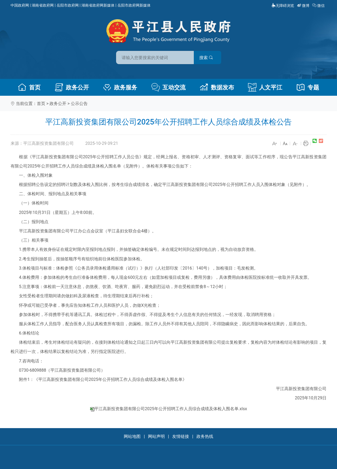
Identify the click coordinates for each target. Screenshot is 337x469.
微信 (319, 5)
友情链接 (180, 436)
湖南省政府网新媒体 (98, 5)
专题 (307, 87)
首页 (29, 87)
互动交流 (168, 87)
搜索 (206, 57)
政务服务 (120, 87)
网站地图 (132, 436)
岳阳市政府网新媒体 (134, 5)
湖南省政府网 (43, 5)
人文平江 (265, 87)
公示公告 (79, 103)
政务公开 (72, 87)
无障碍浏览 (282, 5)
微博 (303, 5)
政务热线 (204, 436)
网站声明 (156, 436)
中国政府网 (20, 5)
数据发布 (217, 87)
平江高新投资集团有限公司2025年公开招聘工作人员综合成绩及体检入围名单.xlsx (170, 408)
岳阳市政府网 (68, 5)
